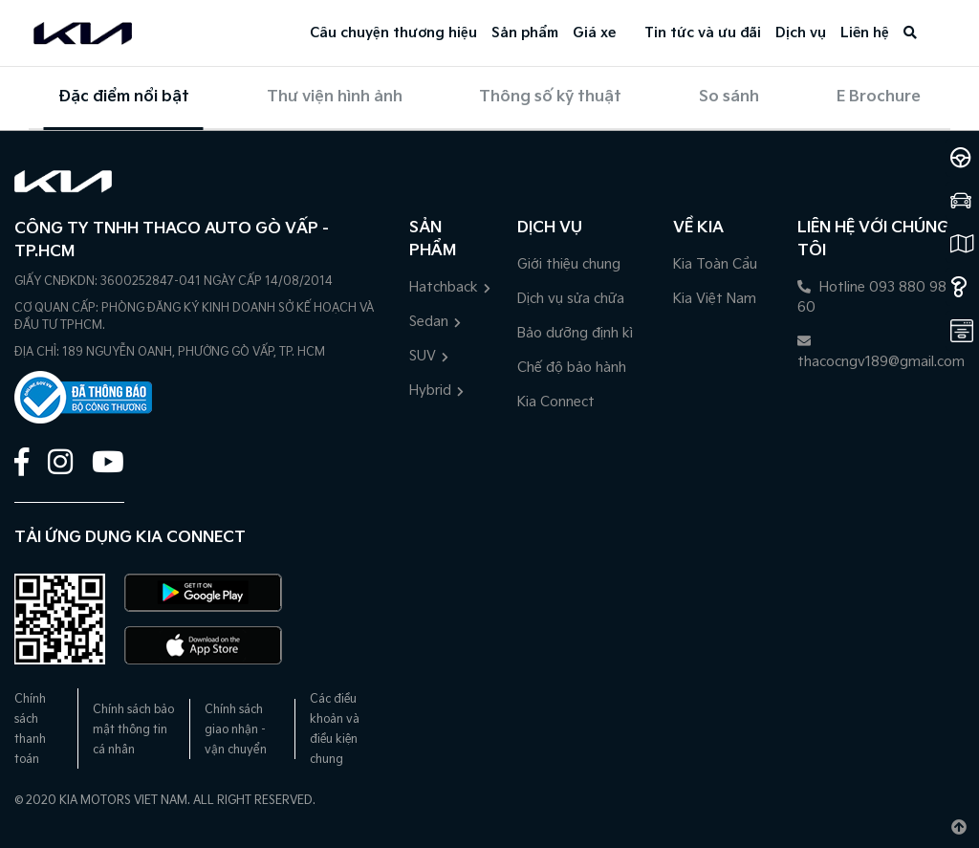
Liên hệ (864, 33)
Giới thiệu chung (568, 264)
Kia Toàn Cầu (715, 264)
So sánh (729, 97)
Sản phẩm (524, 33)
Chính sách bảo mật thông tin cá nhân (133, 730)
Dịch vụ (800, 33)
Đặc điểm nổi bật (123, 97)
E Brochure (879, 97)
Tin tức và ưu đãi (702, 33)
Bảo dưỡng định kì (575, 333)
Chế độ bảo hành (571, 367)
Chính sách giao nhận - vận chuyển (236, 730)
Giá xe (594, 33)
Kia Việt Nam (714, 299)
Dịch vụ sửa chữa (570, 299)
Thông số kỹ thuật (550, 97)
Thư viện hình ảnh (334, 97)
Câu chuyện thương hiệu (393, 33)
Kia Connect (556, 402)
